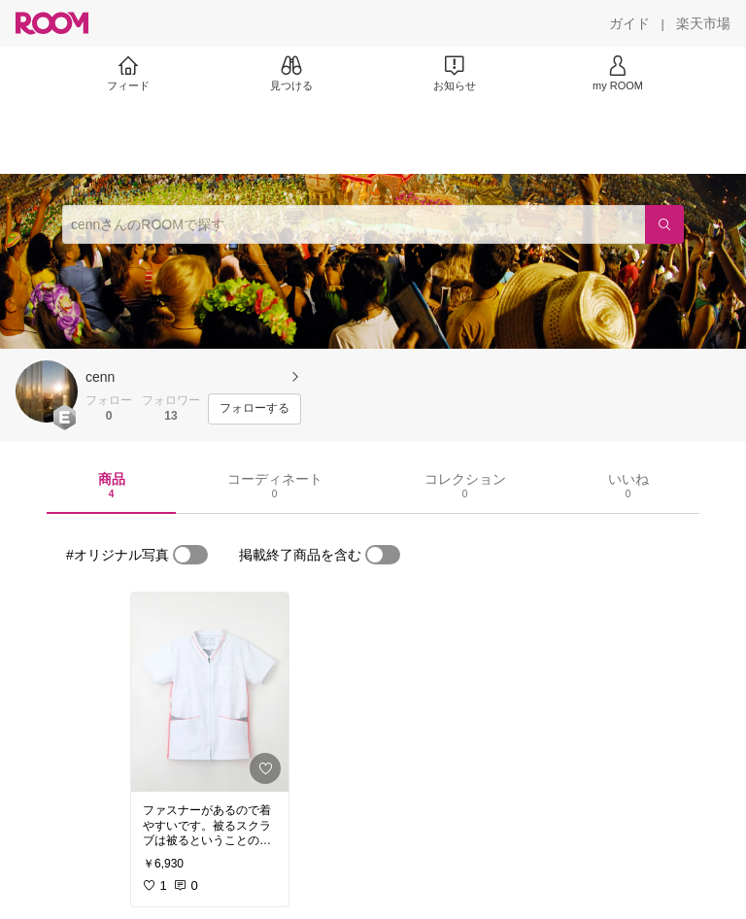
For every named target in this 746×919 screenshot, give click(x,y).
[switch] (190, 554)
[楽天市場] (703, 23)
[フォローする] (254, 409)
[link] (209, 692)
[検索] (664, 224)
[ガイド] (629, 23)
